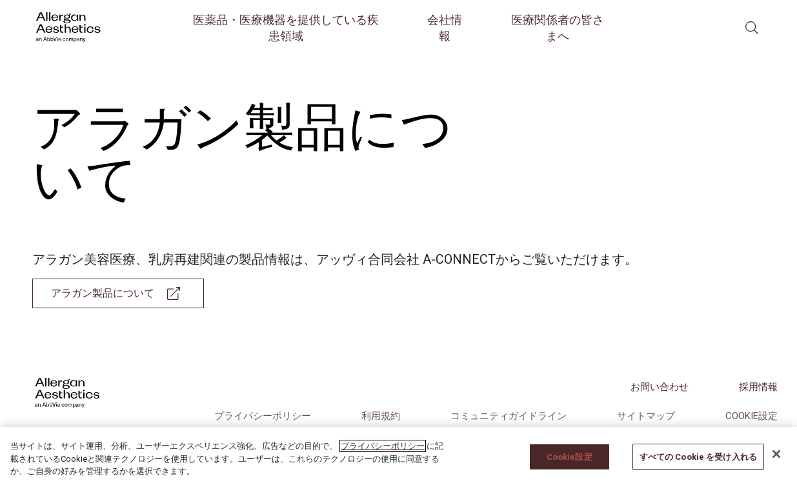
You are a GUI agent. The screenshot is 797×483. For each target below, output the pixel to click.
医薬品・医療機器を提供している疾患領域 (286, 28)
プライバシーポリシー (262, 416)
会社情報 (444, 28)
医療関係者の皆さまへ (557, 28)
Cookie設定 (751, 416)
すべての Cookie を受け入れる (698, 466)
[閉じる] (776, 464)
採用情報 (758, 387)
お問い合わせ (660, 387)
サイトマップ (646, 416)
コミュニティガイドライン (508, 416)
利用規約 (380, 416)
